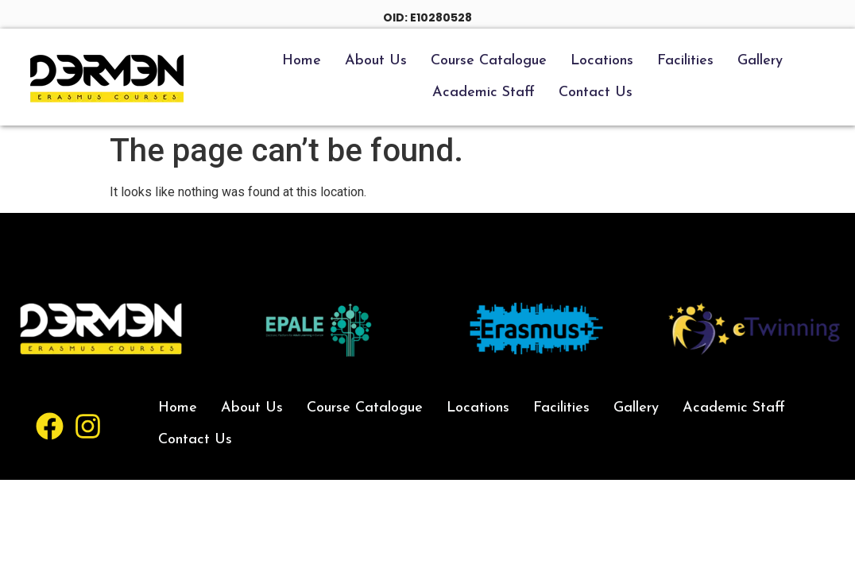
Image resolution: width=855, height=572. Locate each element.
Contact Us (596, 92)
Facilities (685, 60)
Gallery (760, 60)
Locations (602, 60)
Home (301, 60)
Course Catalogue (489, 60)
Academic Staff (483, 92)
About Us (376, 60)
